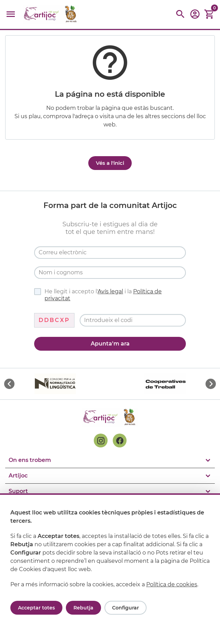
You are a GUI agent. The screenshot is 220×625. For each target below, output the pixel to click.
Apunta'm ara (110, 343)
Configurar (125, 608)
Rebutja (83, 608)
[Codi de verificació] (133, 320)
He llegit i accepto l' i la (98, 295)
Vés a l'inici (110, 163)
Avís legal (110, 291)
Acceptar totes (36, 608)
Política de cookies (171, 584)
